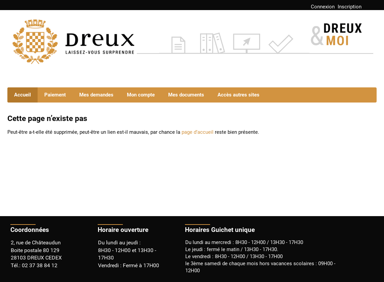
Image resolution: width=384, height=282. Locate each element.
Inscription (350, 7)
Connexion (323, 7)
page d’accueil (197, 132)
